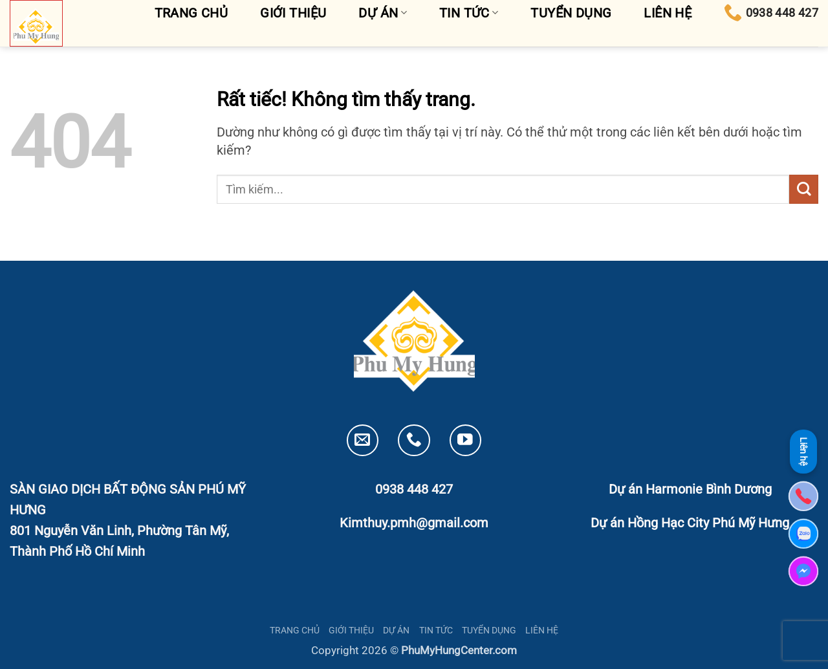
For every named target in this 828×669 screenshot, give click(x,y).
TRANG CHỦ (295, 630)
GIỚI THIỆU (351, 630)
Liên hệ (803, 451)
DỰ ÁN (396, 630)
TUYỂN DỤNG (489, 630)
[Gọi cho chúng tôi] (414, 440)
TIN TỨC (436, 630)
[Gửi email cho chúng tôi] (362, 440)
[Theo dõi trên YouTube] (465, 440)
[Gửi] (803, 189)
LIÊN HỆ (541, 630)
